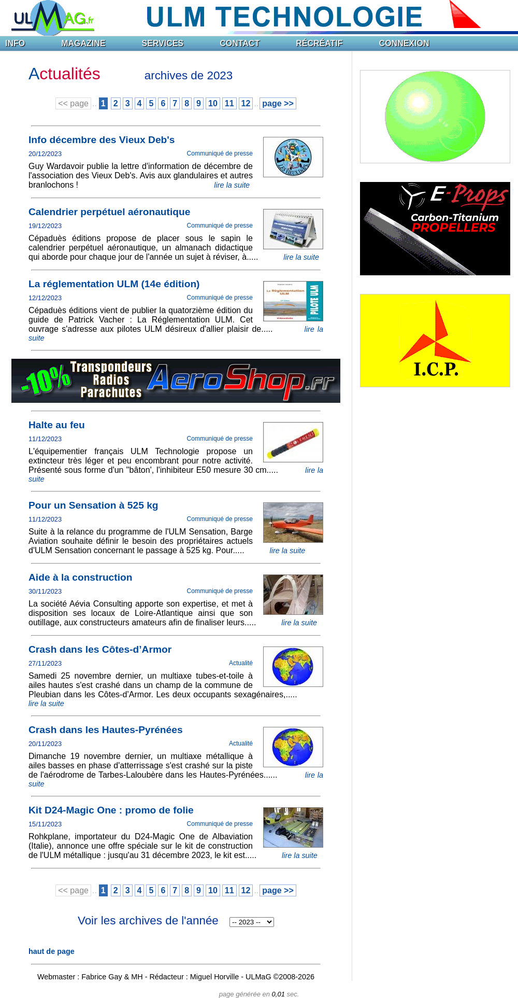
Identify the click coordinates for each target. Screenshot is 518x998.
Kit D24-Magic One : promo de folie (111, 810)
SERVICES (163, 43)
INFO (15, 43)
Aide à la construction (80, 577)
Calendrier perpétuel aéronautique (109, 211)
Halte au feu (56, 424)
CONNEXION (404, 43)
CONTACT (240, 43)
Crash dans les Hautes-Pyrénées (105, 729)
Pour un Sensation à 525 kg (93, 505)
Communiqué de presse (220, 153)
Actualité (241, 663)
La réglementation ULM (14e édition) (114, 283)
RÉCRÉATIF (319, 43)
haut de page (51, 951)
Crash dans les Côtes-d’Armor (99, 649)
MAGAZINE (83, 43)
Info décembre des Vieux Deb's (101, 139)
